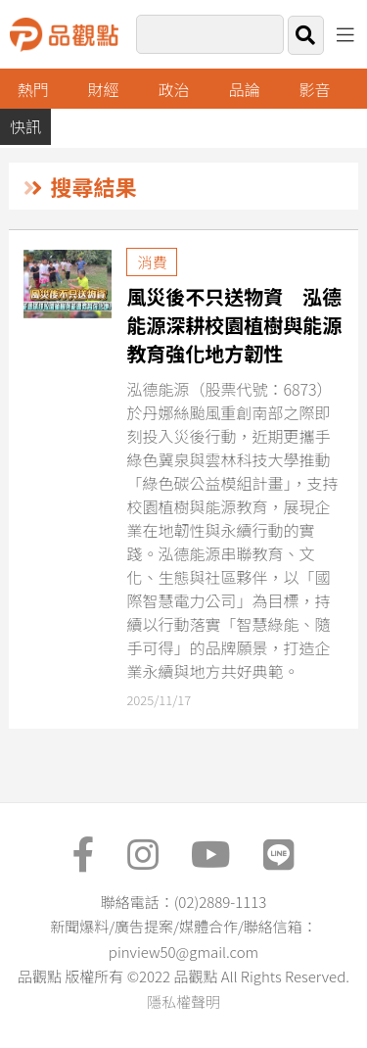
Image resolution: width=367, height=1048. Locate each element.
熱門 (33, 89)
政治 (174, 89)
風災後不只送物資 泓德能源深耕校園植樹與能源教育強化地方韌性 (234, 324)
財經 (103, 89)
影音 (314, 89)
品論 (244, 89)
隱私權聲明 (183, 1001)
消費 (151, 262)
